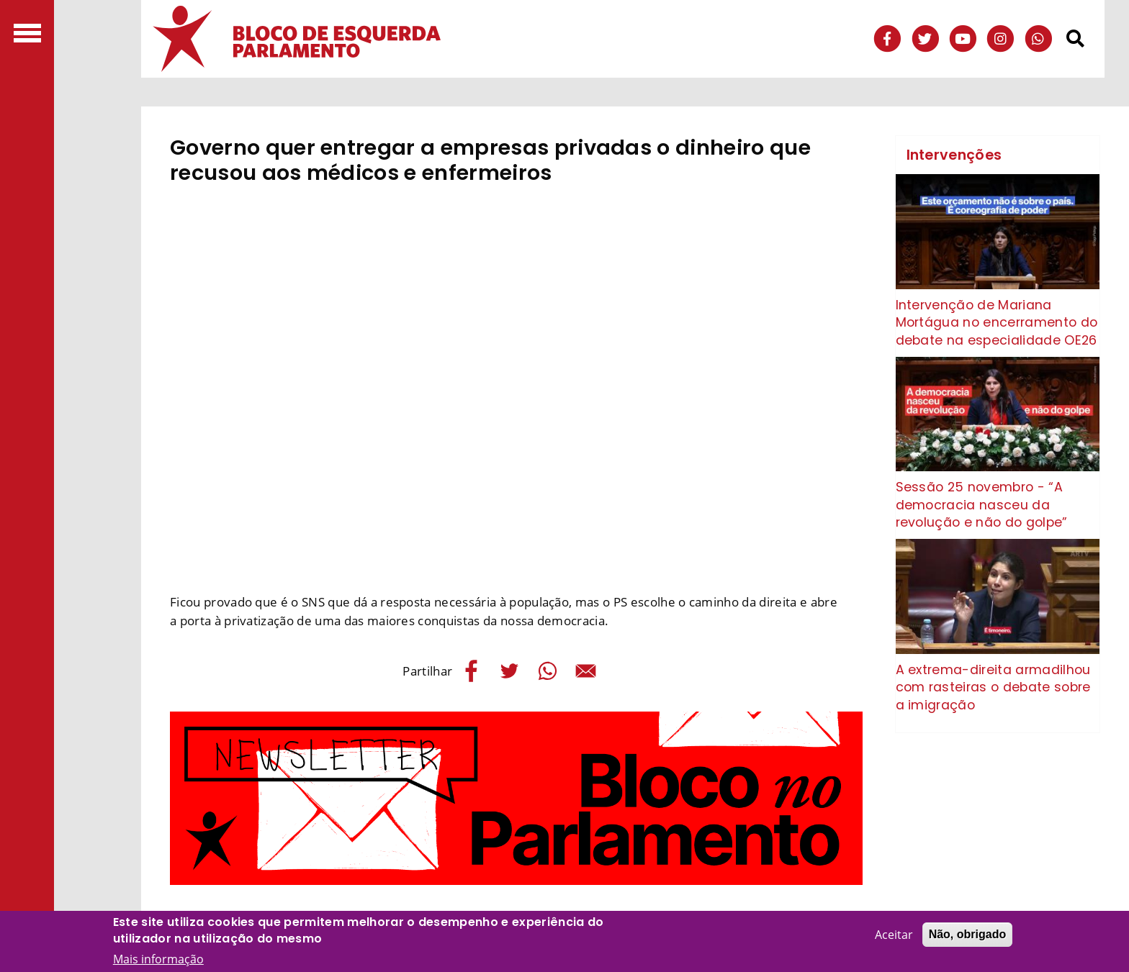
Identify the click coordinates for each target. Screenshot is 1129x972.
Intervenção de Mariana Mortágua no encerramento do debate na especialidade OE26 (997, 322)
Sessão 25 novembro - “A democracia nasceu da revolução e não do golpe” (982, 504)
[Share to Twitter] (509, 671)
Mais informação (158, 959)
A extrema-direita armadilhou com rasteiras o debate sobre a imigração (993, 687)
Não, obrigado (968, 934)
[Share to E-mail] (586, 671)
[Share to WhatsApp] (547, 671)
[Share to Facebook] (471, 671)
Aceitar (894, 935)
